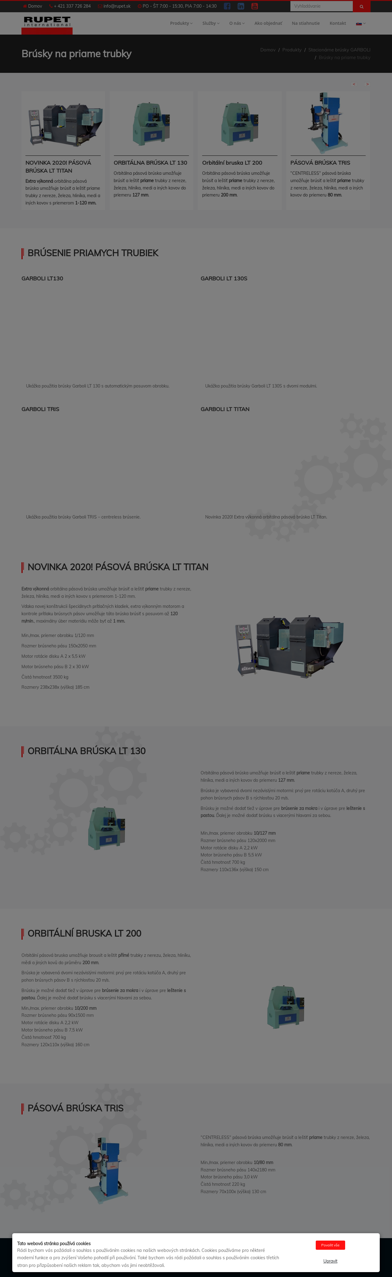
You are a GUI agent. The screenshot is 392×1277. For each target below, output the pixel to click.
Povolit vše (330, 1245)
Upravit (330, 1261)
